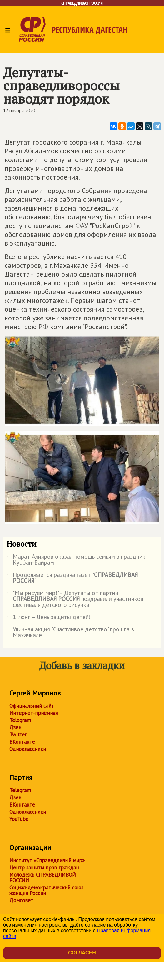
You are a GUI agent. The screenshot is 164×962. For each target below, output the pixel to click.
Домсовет (21, 900)
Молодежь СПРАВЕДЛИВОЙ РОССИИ (42, 877)
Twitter (18, 734)
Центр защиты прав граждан (44, 867)
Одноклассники (27, 749)
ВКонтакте (22, 742)
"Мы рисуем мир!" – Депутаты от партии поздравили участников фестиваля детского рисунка (75, 599)
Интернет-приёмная (33, 713)
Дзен (15, 727)
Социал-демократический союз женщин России (46, 890)
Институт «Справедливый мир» (47, 860)
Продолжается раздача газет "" (72, 578)
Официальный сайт (31, 706)
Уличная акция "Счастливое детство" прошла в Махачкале (70, 632)
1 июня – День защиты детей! (49, 618)
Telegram (20, 720)
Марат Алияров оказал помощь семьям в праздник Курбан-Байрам (76, 560)
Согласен (82, 952)
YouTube (18, 819)
